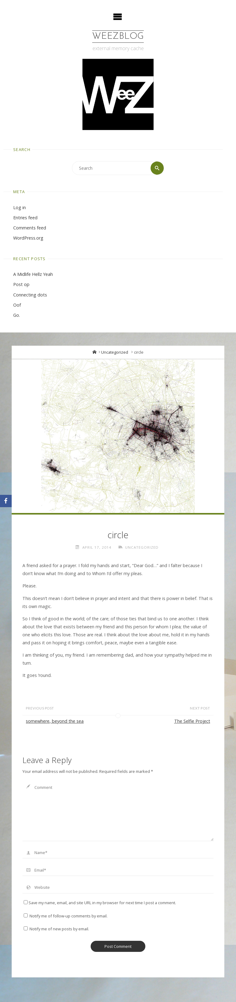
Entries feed (25, 218)
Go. (16, 315)
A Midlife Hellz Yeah (33, 274)
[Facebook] (6, 501)
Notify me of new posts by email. (59, 929)
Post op (21, 284)
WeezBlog (118, 36)
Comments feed (29, 228)
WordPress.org (28, 238)
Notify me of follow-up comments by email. (69, 916)
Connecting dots (30, 295)
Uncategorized (114, 352)
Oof (17, 305)
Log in (19, 207)
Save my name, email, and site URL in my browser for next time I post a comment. (100, 902)
